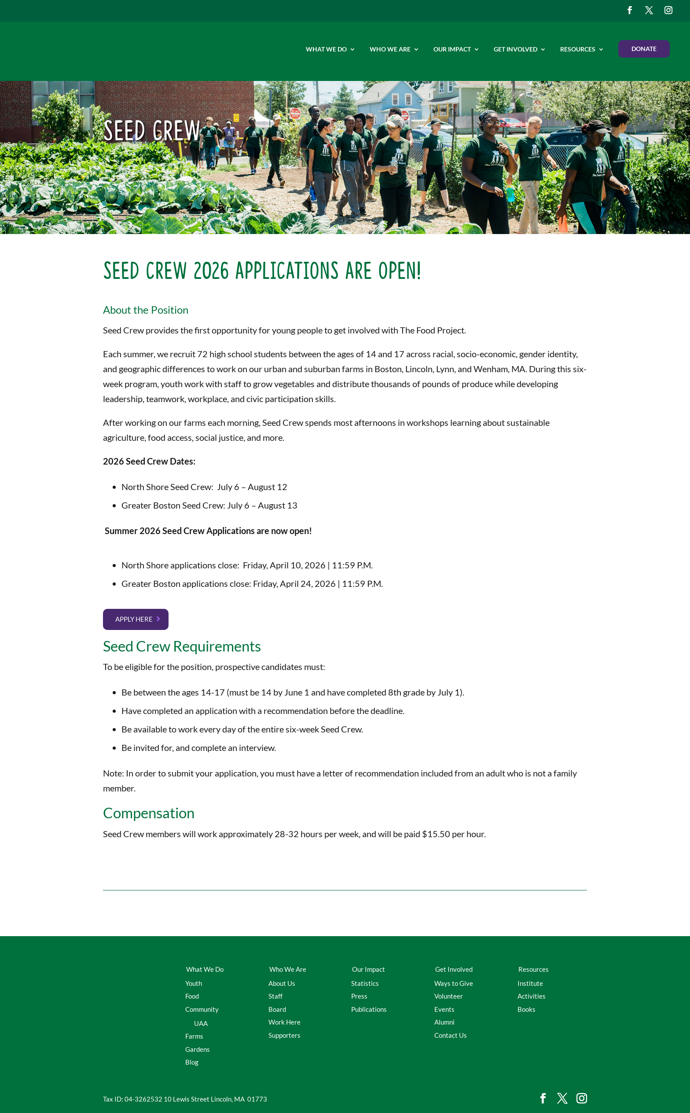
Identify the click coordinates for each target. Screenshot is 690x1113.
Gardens (197, 1049)
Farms (194, 1036)
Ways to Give (453, 983)
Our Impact (452, 49)
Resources (577, 49)
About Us (281, 983)
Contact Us (450, 1035)
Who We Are (390, 49)
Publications (369, 1009)
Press (359, 996)
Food (192, 996)
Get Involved (515, 49)
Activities (532, 996)
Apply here (134, 619)
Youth (193, 983)
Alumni (444, 1022)
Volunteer (448, 996)
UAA (201, 1023)
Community (202, 1009)
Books (527, 1009)
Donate (644, 48)
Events (444, 1009)
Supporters (284, 1035)
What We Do (326, 49)
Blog (191, 1062)
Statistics (365, 983)
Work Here (284, 1022)
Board (277, 1009)
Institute (530, 983)
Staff (275, 996)
